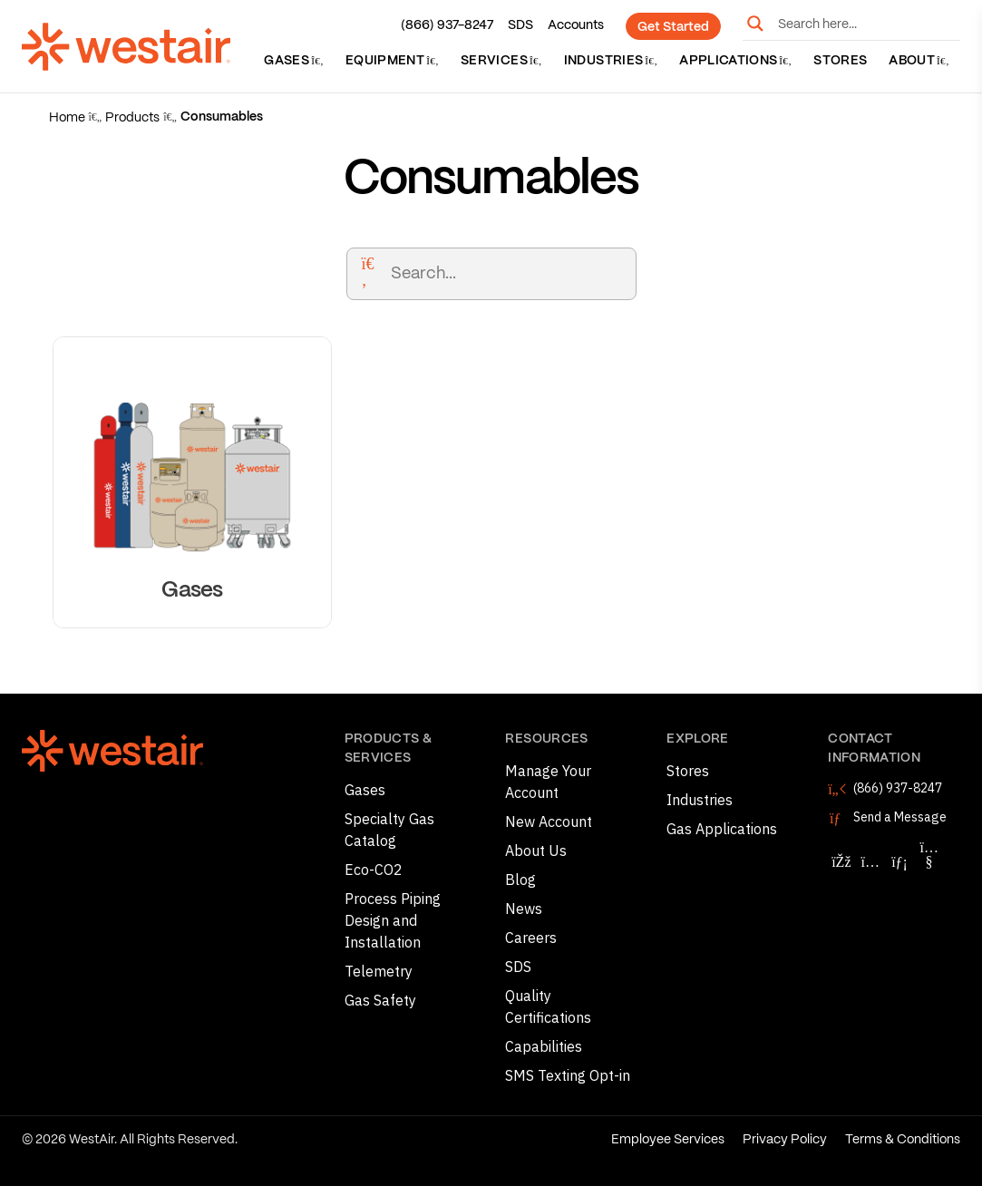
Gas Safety (380, 1000)
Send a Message (900, 817)
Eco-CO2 (374, 869)
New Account (548, 821)
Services (501, 60)
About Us (536, 850)
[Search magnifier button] (755, 23)
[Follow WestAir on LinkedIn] (899, 862)
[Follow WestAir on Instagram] (870, 862)
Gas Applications (721, 829)
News (523, 908)
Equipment (392, 60)
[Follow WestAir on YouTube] (929, 862)
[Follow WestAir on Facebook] (840, 862)
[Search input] (865, 23)
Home (67, 118)
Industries (610, 60)
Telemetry (379, 971)
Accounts (576, 25)
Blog (520, 879)
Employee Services (667, 1139)
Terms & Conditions (902, 1139)
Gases (294, 60)
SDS (520, 25)
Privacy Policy (785, 1139)
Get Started (673, 27)
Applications (735, 60)
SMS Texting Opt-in (567, 1075)
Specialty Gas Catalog (389, 830)
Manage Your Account (548, 782)
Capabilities (543, 1046)
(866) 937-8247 (447, 25)
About (919, 60)
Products (132, 118)
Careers (531, 937)
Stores (840, 60)
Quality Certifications (548, 1006)
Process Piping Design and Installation (393, 920)
